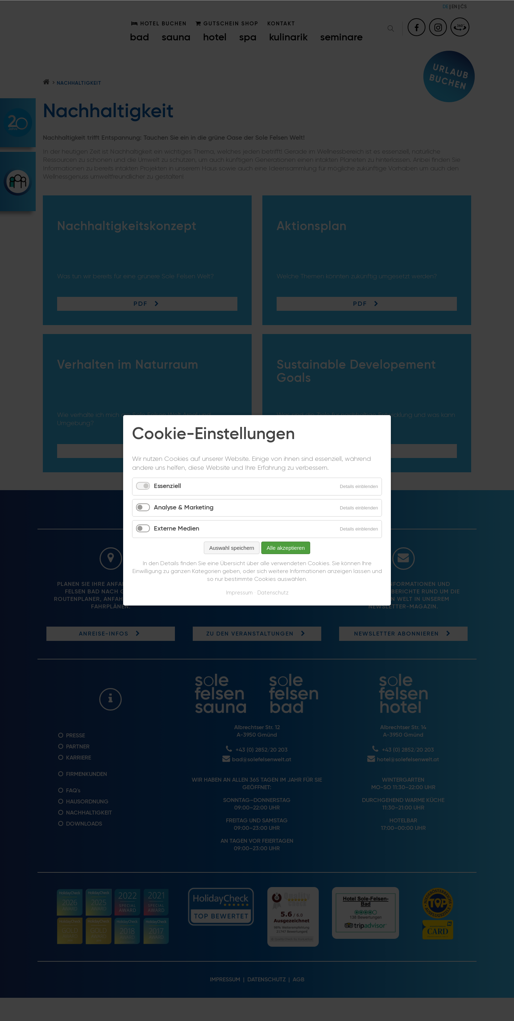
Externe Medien (176, 529)
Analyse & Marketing (183, 507)
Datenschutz (272, 593)
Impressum (239, 593)
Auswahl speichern (231, 548)
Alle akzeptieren (286, 548)
